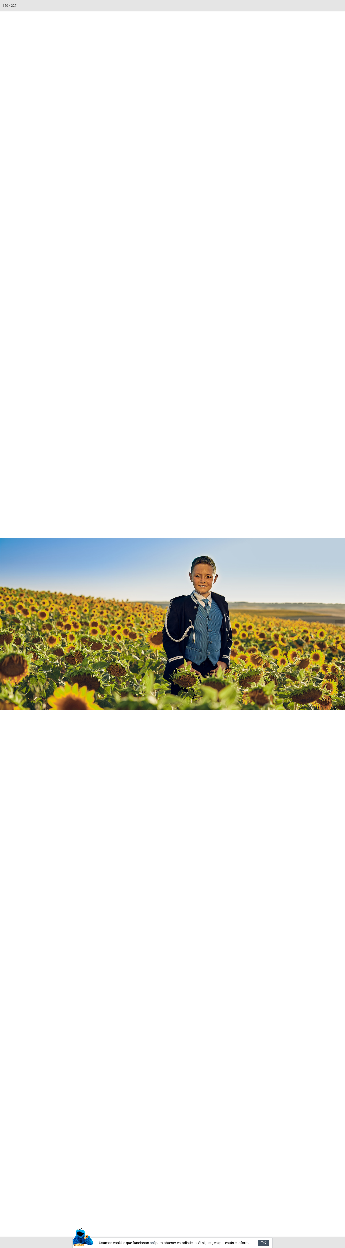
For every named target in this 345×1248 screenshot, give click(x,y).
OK (263, 1243)
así (152, 1243)
